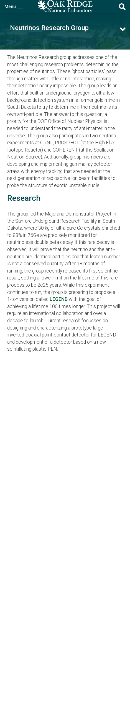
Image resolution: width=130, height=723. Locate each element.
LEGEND (59, 299)
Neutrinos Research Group (49, 28)
